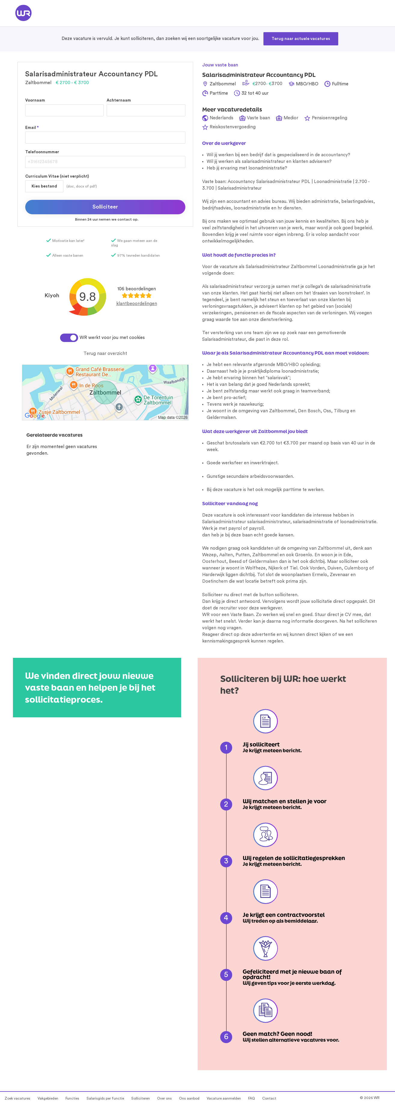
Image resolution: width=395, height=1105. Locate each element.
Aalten (226, 555)
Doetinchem (215, 581)
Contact (269, 1098)
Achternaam (119, 100)
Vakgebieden (48, 1098)
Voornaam (35, 100)
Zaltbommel (331, 548)
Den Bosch (309, 411)
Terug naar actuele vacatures (301, 39)
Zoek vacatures (17, 1098)
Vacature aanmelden (224, 1098)
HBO (294, 364)
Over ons (164, 1098)
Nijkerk (275, 568)
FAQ (251, 1098)
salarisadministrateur (268, 522)
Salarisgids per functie (105, 1098)
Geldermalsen (263, 561)
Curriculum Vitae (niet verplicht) (57, 176)
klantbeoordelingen (136, 303)
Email (32, 128)
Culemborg (356, 568)
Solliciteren (140, 1098)
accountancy (334, 155)
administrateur (231, 522)
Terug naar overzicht (105, 353)
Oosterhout (214, 561)
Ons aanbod (189, 1098)
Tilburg (341, 411)
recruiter (228, 608)
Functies (72, 1098)
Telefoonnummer (42, 152)
